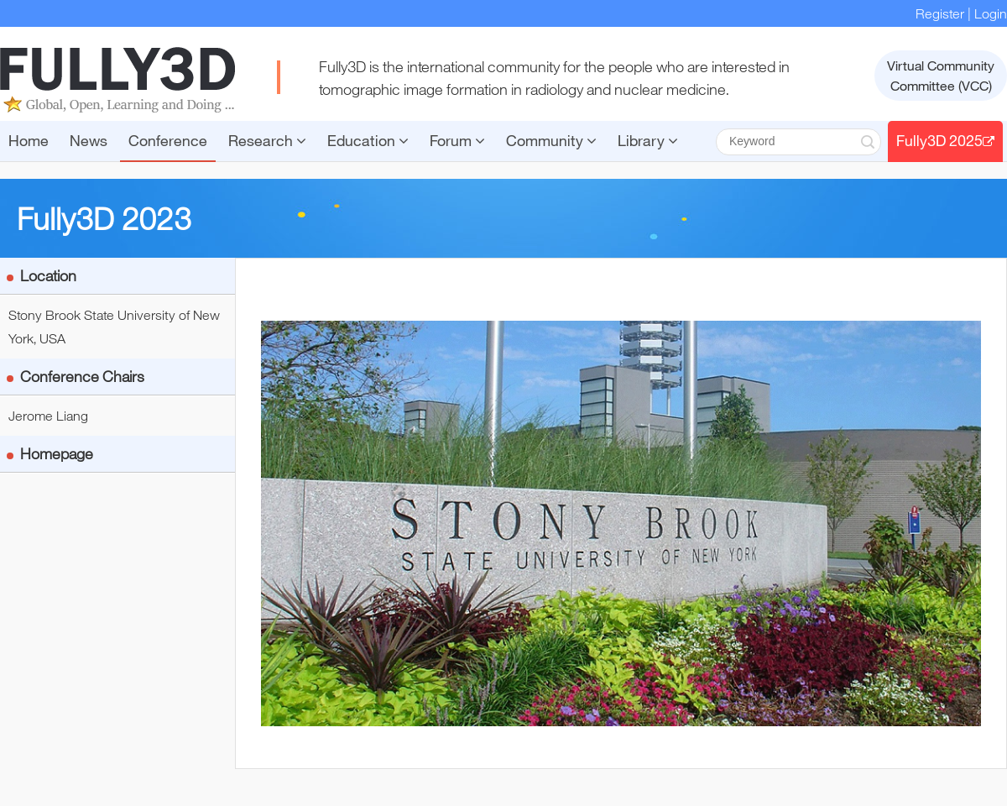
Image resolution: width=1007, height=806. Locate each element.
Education (368, 140)
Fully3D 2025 (945, 140)
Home (28, 140)
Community (551, 140)
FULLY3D (117, 80)
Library (648, 140)
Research (267, 140)
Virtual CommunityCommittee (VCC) (940, 75)
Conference (167, 140)
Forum (457, 140)
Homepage (56, 453)
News (88, 140)
